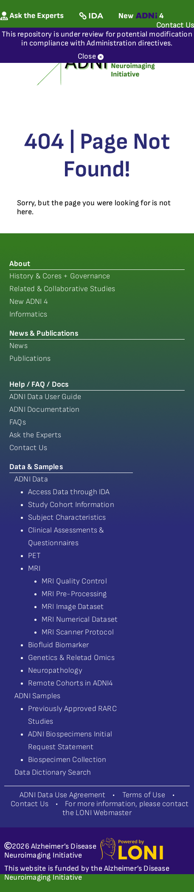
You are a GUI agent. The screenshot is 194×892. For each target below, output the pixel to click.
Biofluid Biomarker (58, 644)
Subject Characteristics (67, 517)
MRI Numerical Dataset (80, 619)
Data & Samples (36, 466)
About (19, 263)
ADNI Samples (37, 695)
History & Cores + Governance (59, 276)
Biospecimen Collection (67, 759)
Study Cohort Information (71, 504)
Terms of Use (143, 794)
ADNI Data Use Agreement (63, 794)
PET (34, 555)
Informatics (28, 314)
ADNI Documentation (44, 409)
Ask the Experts (35, 434)
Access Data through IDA (69, 491)
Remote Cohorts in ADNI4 (70, 683)
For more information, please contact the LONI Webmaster (125, 808)
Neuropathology (55, 670)
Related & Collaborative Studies (62, 288)
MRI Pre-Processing (74, 593)
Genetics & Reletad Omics (71, 657)
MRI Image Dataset (73, 606)
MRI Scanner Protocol (78, 632)
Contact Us (28, 447)
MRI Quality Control (74, 581)
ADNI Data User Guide (45, 396)
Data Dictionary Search (52, 772)
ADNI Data (31, 479)
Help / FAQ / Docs (38, 384)
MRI (34, 568)
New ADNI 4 (28, 301)
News (18, 345)
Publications (30, 358)
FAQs (17, 422)
